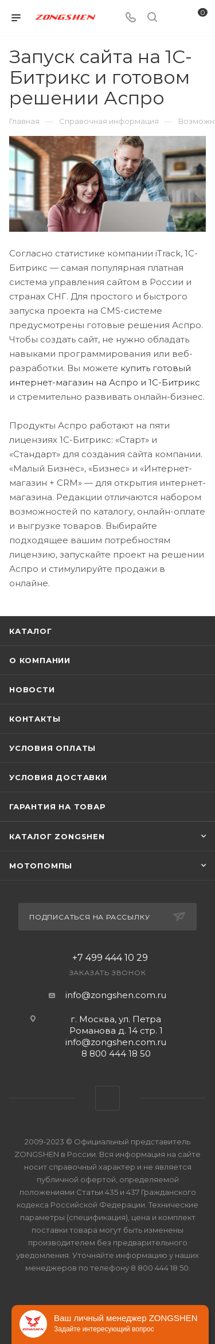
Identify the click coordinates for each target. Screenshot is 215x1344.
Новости (32, 689)
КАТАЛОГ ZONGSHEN (57, 836)
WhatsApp (107, 1098)
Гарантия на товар (57, 806)
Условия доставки (58, 777)
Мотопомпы (40, 865)
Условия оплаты (52, 748)
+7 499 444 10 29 (110, 958)
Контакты (34, 718)
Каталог (30, 631)
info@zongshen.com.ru (115, 995)
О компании (40, 660)
